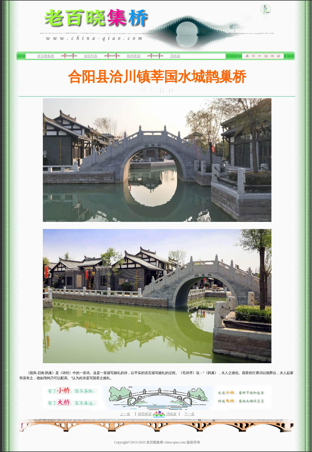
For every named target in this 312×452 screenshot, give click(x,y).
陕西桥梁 (134, 56)
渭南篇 (175, 56)
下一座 (189, 414)
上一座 (125, 414)
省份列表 (90, 56)
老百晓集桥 (45, 56)
